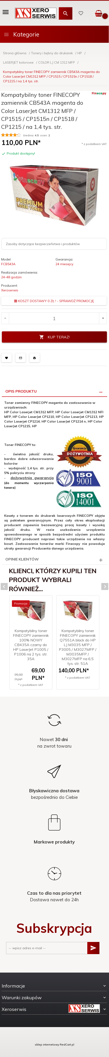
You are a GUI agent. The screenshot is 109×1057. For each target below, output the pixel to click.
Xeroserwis (9, 290)
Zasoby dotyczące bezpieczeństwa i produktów (43, 244)
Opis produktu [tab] (21, 391)
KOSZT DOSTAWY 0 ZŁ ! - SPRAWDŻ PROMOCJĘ (54, 301)
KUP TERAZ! (54, 337)
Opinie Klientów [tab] (22, 559)
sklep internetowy (47, 1044)
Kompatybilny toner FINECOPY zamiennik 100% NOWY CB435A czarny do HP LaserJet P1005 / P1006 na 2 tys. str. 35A (31, 644)
